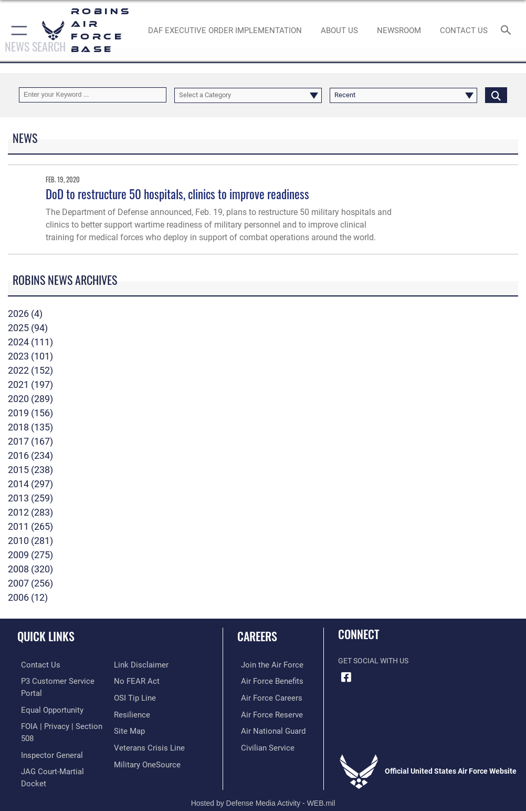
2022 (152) (30, 370)
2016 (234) (30, 455)
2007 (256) (30, 583)
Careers (257, 636)
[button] (17, 30)
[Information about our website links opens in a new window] (138, 664)
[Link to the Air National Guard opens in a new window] (267, 728)
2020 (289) (30, 398)
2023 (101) (30, 356)
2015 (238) (30, 469)
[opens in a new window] (144, 760)
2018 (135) (30, 427)
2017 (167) (30, 441)
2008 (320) (30, 568)
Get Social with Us (373, 660)
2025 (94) (28, 327)
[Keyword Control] (92, 94)
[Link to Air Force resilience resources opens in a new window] (130, 713)
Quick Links (46, 636)
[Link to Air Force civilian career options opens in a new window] (261, 745)
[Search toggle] (508, 31)
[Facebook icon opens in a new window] (346, 677)
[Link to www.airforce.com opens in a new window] (265, 664)
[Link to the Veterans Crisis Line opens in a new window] (146, 745)
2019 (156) (30, 412)
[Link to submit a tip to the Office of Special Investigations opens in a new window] (133, 696)
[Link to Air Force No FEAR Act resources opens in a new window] (134, 680)
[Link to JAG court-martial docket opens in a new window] (59, 767)
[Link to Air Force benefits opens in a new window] (265, 680)
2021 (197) (30, 384)
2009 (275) (30, 554)
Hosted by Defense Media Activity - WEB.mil (263, 788)
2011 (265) (30, 526)
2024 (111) (30, 341)
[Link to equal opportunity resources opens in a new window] (47, 708)
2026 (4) (25, 313)
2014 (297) (30, 483)
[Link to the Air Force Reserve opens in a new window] (265, 713)
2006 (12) (28, 597)
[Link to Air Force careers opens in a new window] (265, 696)
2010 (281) (30, 540)
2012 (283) (30, 512)
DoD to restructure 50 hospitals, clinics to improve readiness (177, 193)
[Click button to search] (496, 94)
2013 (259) (30, 498)
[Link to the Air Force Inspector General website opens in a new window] (46, 751)
